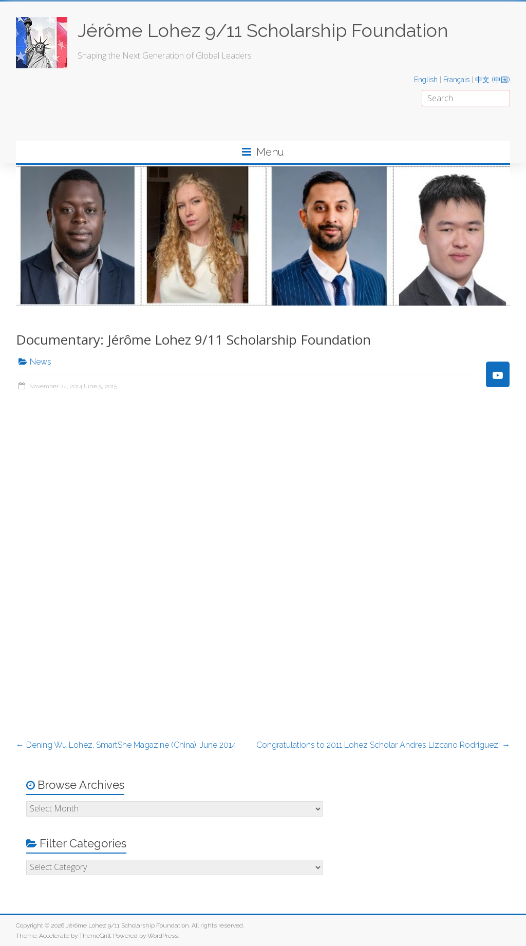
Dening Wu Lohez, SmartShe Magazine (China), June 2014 (126, 745)
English (426, 79)
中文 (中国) (492, 79)
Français (456, 79)
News (40, 362)
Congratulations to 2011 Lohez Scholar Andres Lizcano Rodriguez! (383, 745)
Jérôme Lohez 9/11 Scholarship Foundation (263, 30)
